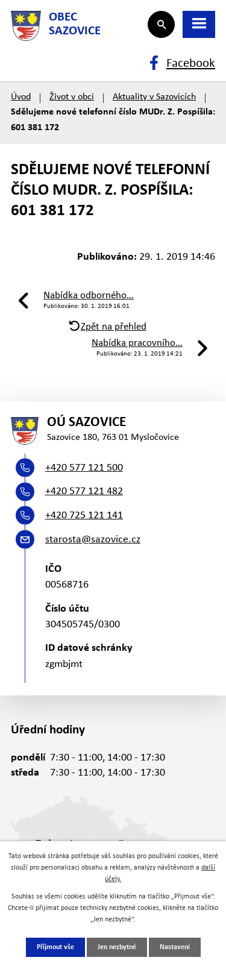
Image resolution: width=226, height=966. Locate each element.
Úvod (21, 97)
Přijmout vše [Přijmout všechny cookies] (55, 947)
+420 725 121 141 (84, 515)
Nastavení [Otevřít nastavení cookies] (175, 947)
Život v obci (71, 97)
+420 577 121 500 (84, 468)
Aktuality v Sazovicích (154, 97)
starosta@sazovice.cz (92, 539)
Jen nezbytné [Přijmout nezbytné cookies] (117, 947)
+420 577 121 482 (84, 491)
